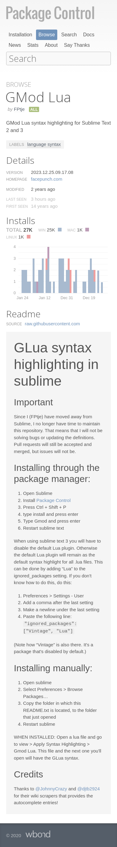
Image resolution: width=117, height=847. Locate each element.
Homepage (16, 179)
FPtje (19, 108)
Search (69, 34)
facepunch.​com (46, 178)
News (15, 45)
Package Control (53, 499)
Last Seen (16, 199)
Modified (15, 189)
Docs (88, 34)
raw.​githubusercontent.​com (52, 323)
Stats (32, 45)
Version (14, 172)
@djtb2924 (88, 787)
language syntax (44, 143)
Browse (46, 34)
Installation (20, 34)
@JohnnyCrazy (51, 787)
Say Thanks (77, 45)
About (51, 45)
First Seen (17, 206)
